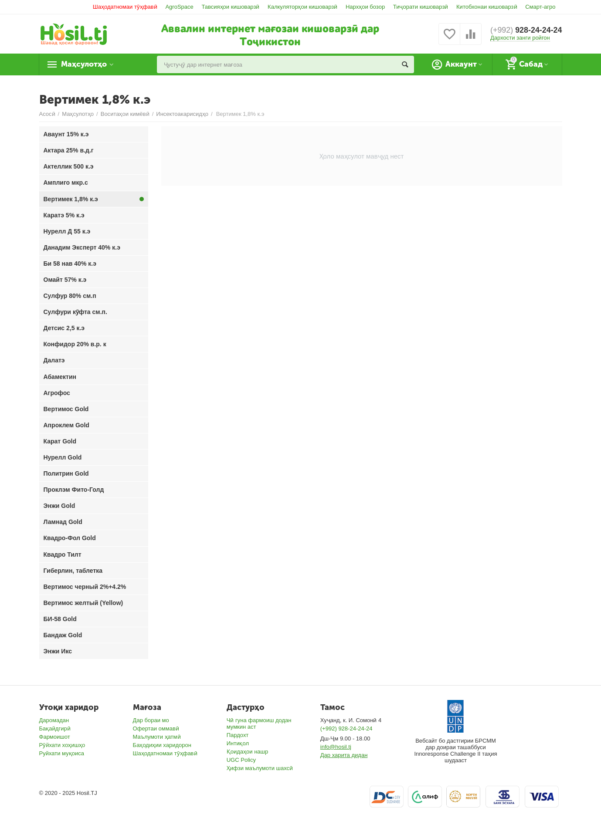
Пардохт (238, 735)
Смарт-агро (540, 6)
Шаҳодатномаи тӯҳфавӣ (125, 6)
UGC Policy (241, 760)
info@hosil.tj (335, 747)
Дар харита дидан (344, 755)
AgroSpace (179, 6)
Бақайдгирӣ (55, 728)
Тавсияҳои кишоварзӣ (230, 6)
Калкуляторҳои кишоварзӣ (302, 6)
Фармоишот (54, 736)
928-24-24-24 (526, 30)
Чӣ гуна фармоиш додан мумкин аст (259, 723)
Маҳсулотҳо (85, 64)
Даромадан (54, 720)
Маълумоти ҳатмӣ (157, 736)
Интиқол (238, 743)
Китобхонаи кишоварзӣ (486, 6)
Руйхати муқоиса (61, 753)
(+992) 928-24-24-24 (346, 728)
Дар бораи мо (151, 720)
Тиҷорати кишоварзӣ (420, 6)
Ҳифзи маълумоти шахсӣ (260, 768)
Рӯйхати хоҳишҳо (62, 745)
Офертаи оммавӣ (156, 728)
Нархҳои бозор (365, 6)
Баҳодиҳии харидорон (162, 745)
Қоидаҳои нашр (247, 751)
